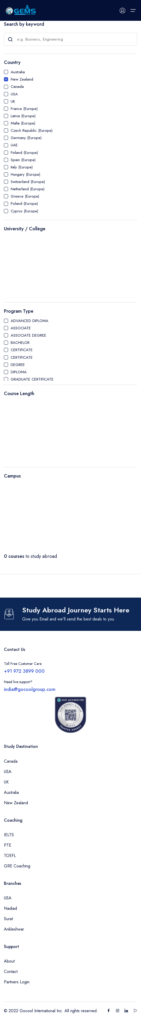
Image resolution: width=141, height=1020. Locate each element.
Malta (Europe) (23, 123)
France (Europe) (24, 109)
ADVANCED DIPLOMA (29, 321)
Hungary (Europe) (25, 174)
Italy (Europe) (22, 167)
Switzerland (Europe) (28, 182)
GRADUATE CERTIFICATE (32, 379)
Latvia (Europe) (23, 116)
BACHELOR (20, 342)
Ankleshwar (14, 929)
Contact (10, 972)
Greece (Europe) (25, 196)
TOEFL (10, 856)
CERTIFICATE (22, 350)
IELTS (9, 835)
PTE (7, 845)
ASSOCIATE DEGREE (28, 335)
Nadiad (10, 908)
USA (14, 94)
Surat (8, 919)
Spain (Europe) (23, 160)
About (9, 961)
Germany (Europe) (26, 138)
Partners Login (17, 982)
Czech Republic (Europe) (31, 130)
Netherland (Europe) (27, 189)
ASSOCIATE (21, 328)
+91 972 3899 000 (24, 671)
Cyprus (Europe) (24, 211)
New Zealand (22, 79)
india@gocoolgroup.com (29, 689)
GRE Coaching (17, 866)
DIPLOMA (19, 372)
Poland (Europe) (24, 203)
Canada (17, 86)
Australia (18, 72)
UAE (14, 145)
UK (13, 101)
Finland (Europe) (24, 152)
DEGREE (18, 365)
